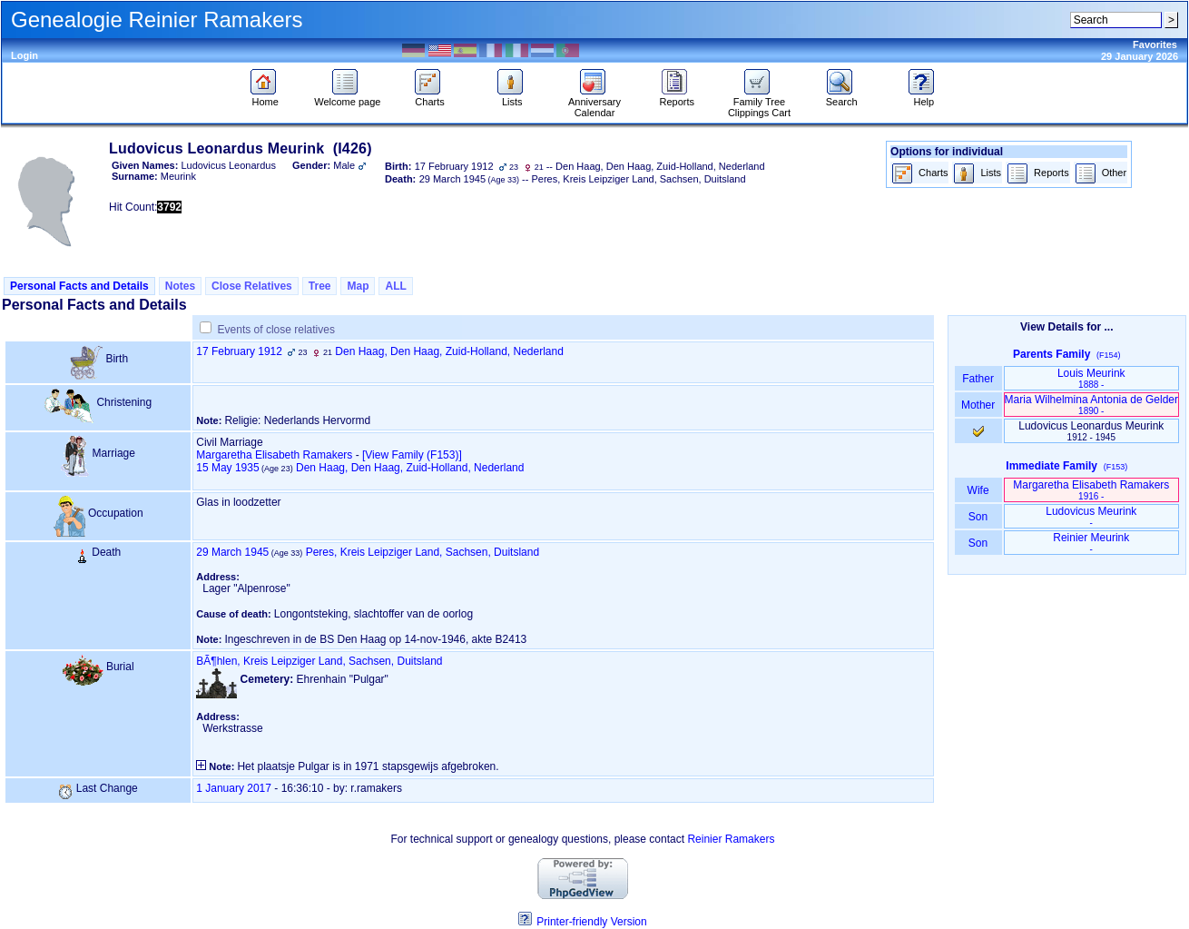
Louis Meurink (1091, 378)
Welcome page (347, 97)
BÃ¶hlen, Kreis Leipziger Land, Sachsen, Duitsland (319, 661)
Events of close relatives (276, 329)
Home (265, 97)
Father (978, 378)
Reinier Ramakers (730, 839)
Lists (512, 97)
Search (842, 97)
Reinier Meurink (1091, 542)
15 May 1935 (227, 467)
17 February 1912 (239, 351)
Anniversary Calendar (594, 102)
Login (24, 55)
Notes (180, 286)
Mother (978, 405)
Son (978, 516)
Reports (676, 97)
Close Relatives (251, 286)
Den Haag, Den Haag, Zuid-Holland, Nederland (449, 351)
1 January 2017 (233, 788)
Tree (320, 286)
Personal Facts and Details (79, 286)
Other (1101, 174)
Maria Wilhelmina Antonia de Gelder (1091, 404)
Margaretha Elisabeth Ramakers (274, 455)
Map (357, 286)
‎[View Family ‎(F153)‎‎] (412, 455)
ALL (395, 286)
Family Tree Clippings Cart (759, 102)
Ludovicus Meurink (1091, 516)
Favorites (1155, 44)
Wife (978, 490)
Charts (430, 97)
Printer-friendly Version (591, 921)
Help (923, 97)
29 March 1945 (232, 552)
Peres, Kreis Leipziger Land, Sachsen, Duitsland (422, 552)
